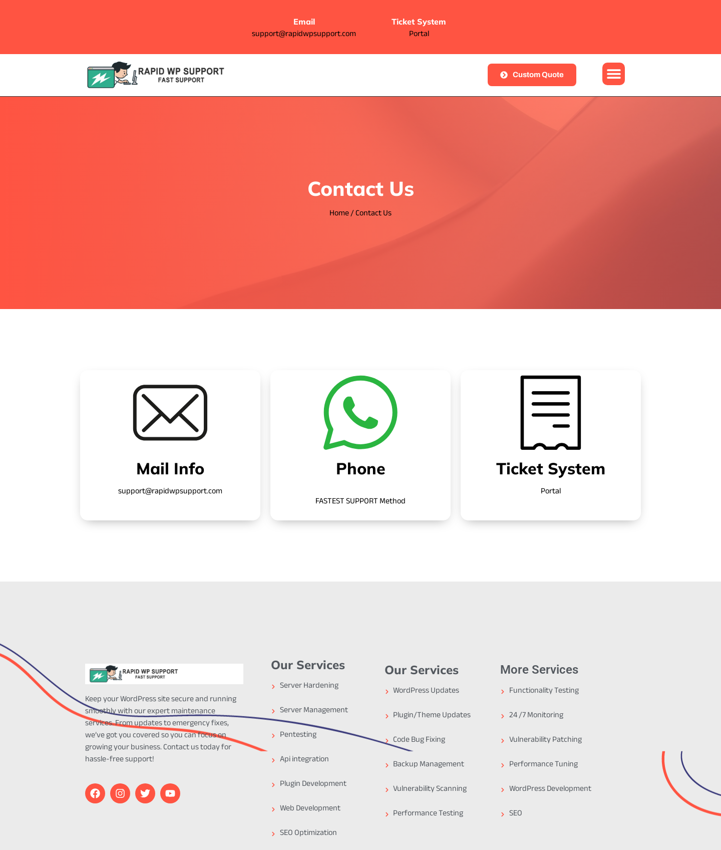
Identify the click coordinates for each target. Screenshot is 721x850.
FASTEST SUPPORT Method (360, 502)
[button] (613, 74)
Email (304, 22)
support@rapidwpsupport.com (304, 35)
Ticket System (419, 22)
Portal (419, 35)
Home (339, 214)
